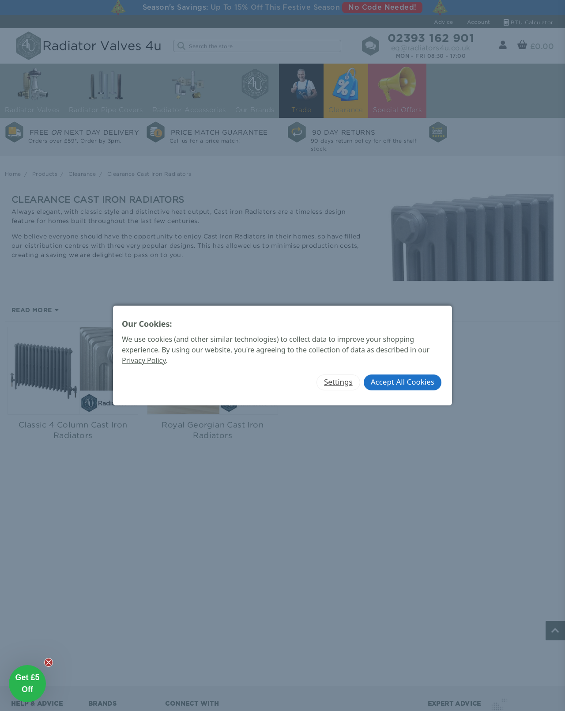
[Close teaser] (48, 662)
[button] (27, 683)
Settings (338, 382)
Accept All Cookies (402, 382)
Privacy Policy (144, 360)
